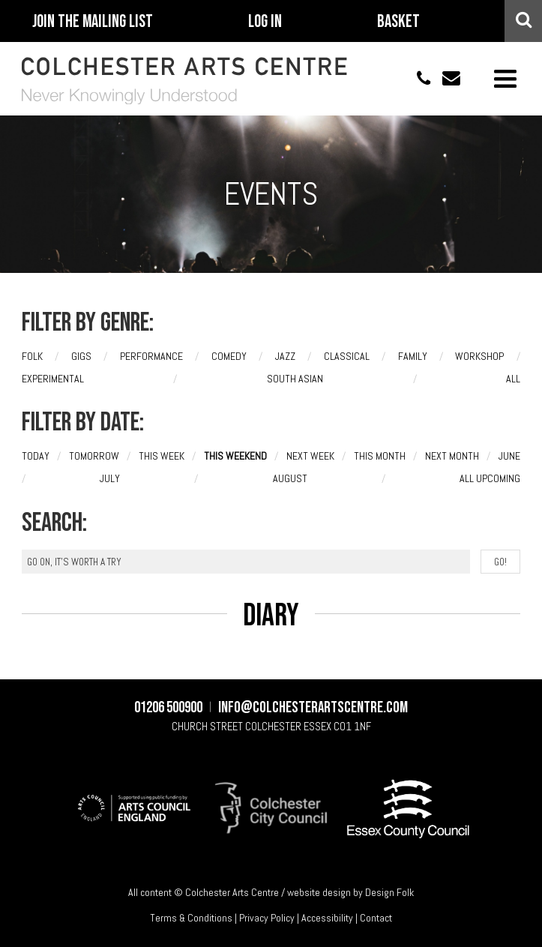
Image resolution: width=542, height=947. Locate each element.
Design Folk (389, 892)
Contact (376, 918)
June (509, 456)
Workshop (479, 356)
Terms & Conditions (191, 918)
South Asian (295, 378)
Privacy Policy (267, 918)
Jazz (285, 356)
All (513, 378)
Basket (398, 21)
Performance (151, 356)
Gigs (81, 356)
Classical (347, 356)
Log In (265, 21)
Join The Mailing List (92, 21)
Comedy (229, 356)
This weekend (235, 456)
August (290, 478)
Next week (310, 456)
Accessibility (327, 918)
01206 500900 (416, 78)
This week (161, 456)
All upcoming (490, 478)
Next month (452, 456)
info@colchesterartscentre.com (446, 78)
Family (412, 356)
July (110, 478)
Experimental (53, 378)
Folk (32, 356)
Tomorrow (94, 456)
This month (380, 456)
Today (35, 456)
